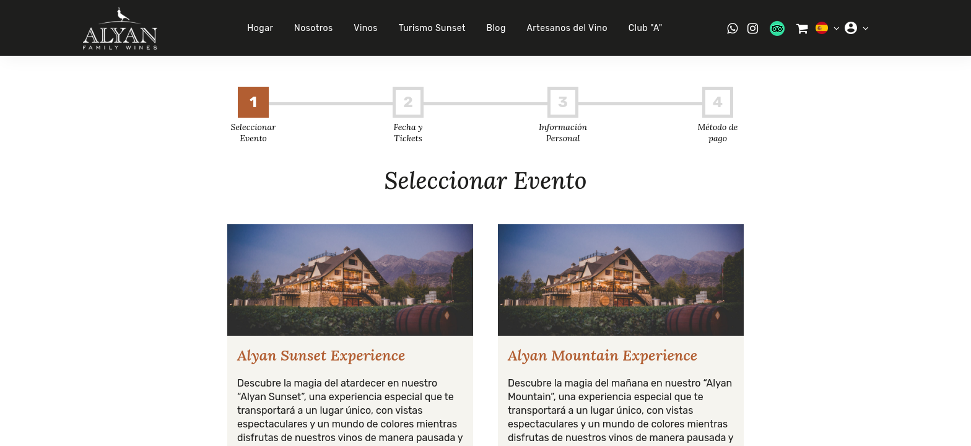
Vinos (366, 28)
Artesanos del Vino (566, 28)
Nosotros (313, 28)
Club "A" (646, 28)
